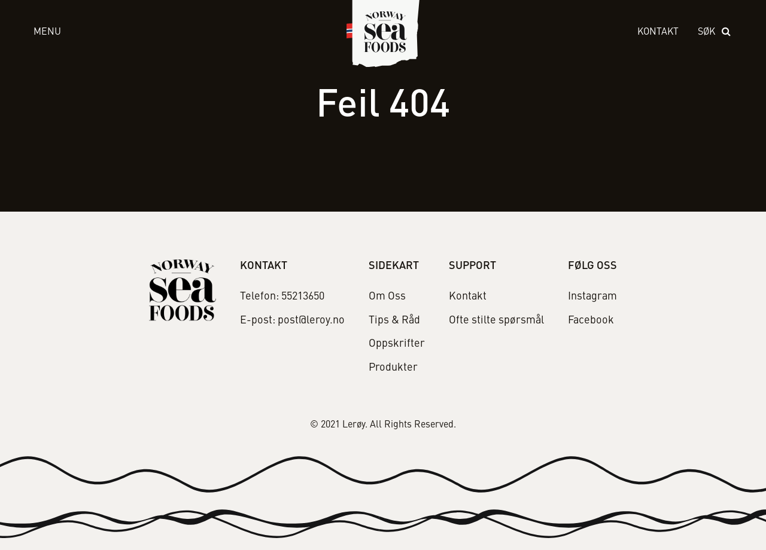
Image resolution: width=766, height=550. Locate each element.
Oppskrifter (397, 343)
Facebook (591, 320)
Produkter (393, 367)
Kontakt (658, 32)
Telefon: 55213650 (282, 296)
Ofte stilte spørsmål (496, 320)
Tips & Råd (394, 320)
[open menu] (178, 32)
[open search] (715, 32)
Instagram (592, 296)
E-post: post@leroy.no (292, 320)
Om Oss (387, 296)
